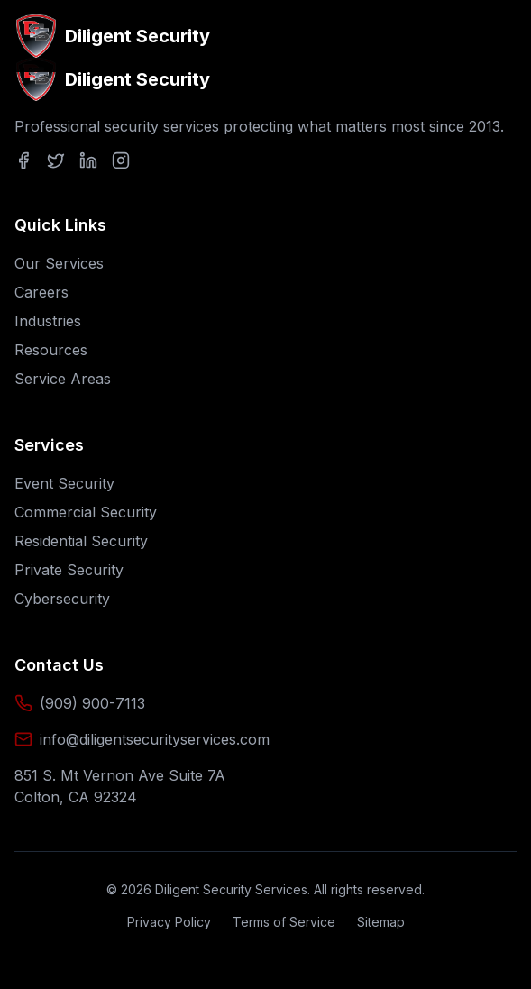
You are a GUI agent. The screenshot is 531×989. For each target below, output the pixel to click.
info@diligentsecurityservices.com (155, 739)
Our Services (59, 263)
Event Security (64, 483)
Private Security (69, 570)
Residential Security (81, 541)
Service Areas (62, 379)
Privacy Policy (169, 921)
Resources (50, 350)
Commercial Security (85, 512)
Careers (41, 292)
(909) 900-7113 (92, 703)
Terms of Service (284, 921)
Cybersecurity (62, 599)
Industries (47, 321)
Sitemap (381, 921)
